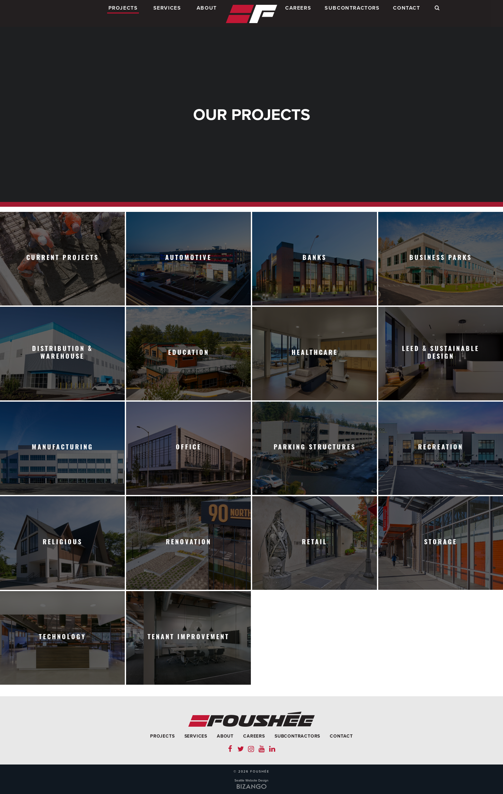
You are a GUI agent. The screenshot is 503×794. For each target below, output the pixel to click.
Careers (298, 14)
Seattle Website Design (251, 780)
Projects (123, 14)
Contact (406, 14)
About (207, 14)
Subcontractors (352, 14)
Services (167, 14)
